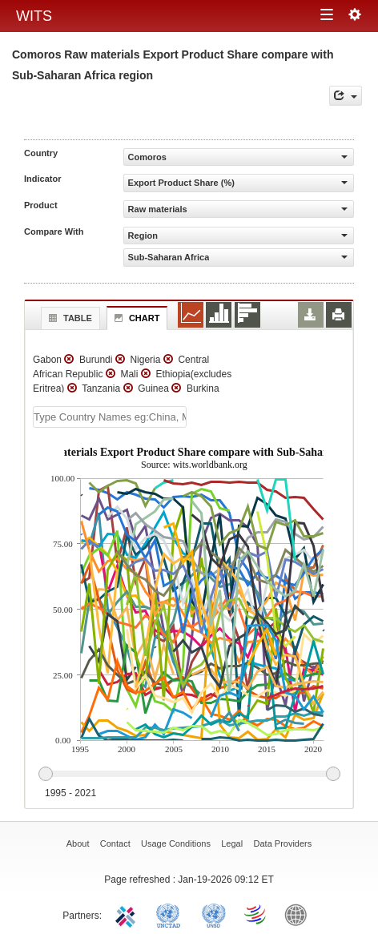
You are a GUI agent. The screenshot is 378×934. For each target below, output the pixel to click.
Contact (115, 843)
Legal (232, 843)
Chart (135, 318)
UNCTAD (171, 914)
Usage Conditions (176, 843)
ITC (128, 914)
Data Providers (283, 843)
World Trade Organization (256, 914)
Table (68, 318)
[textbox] (110, 417)
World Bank (300, 914)
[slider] (189, 775)
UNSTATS (214, 914)
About (78, 843)
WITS (34, 16)
